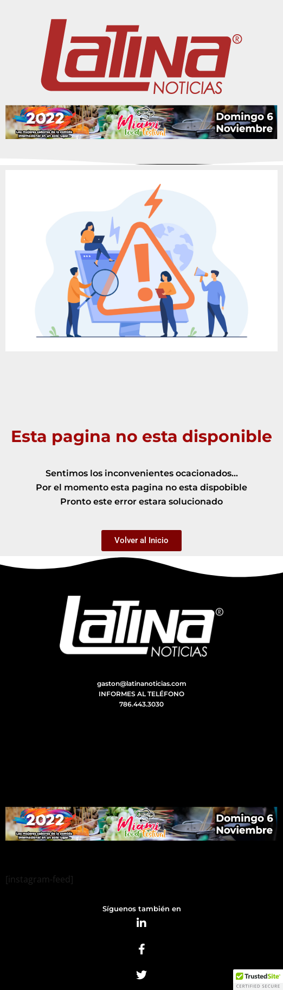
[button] (258, 979)
